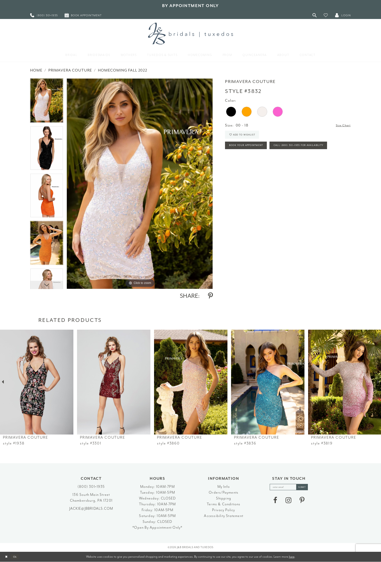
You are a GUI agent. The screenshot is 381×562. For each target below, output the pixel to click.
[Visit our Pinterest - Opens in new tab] (302, 502)
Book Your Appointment (252, 150)
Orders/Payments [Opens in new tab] (223, 492)
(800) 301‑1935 (91, 486)
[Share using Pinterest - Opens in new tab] (210, 296)
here (291, 556)
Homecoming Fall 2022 (122, 70)
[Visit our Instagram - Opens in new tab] (288, 502)
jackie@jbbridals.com (91, 508)
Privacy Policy (223, 510)
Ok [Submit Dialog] (18, 557)
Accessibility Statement (223, 516)
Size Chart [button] (341, 125)
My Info (223, 486)
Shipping (223, 498)
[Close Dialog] (7, 557)
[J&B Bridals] (190, 34)
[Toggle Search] (314, 15)
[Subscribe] (305, 488)
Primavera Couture (70, 70)
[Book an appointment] (83, 15)
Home (36, 70)
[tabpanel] (46, 102)
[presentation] (36, 382)
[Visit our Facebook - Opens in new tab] (275, 502)
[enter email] (289, 488)
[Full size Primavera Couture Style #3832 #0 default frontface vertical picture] (140, 184)
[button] (325, 15)
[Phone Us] (44, 15)
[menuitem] (44, 15)
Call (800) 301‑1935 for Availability (262, 163)
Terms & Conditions (224, 504)
